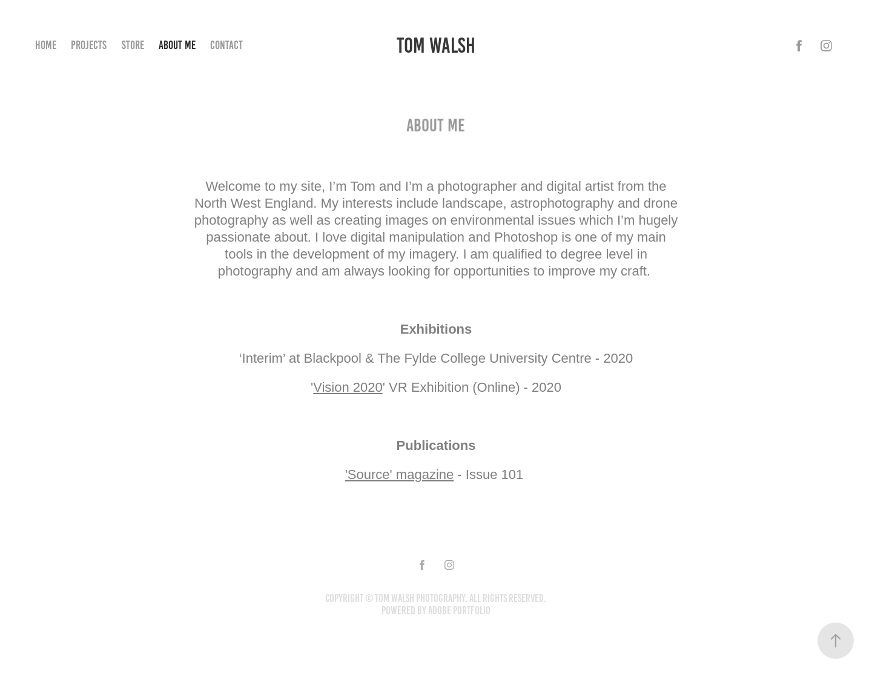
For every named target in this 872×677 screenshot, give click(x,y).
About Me (177, 45)
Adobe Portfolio (459, 610)
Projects (89, 45)
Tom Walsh (436, 45)
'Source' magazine (399, 474)
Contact (226, 45)
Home (45, 45)
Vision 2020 (348, 387)
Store (133, 45)
